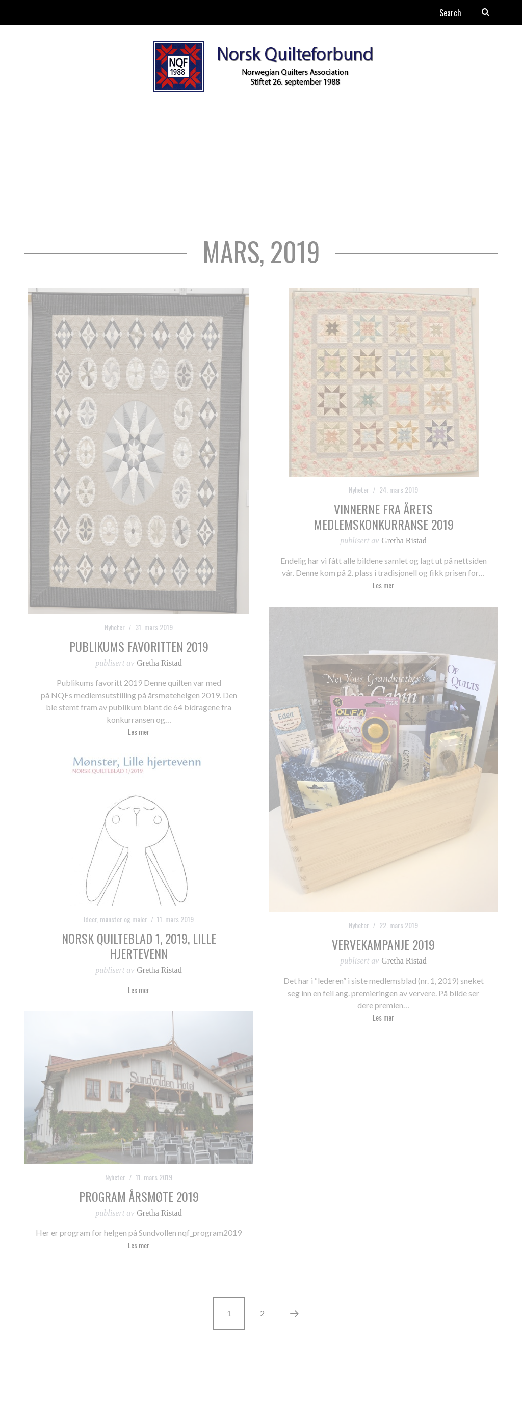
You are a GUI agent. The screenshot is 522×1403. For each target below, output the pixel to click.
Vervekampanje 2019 (383, 944)
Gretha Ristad (159, 662)
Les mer (138, 732)
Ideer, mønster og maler (115, 919)
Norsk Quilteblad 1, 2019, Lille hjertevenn (139, 945)
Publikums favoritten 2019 (138, 646)
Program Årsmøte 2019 (139, 1196)
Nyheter (115, 627)
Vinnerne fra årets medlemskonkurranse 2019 (384, 516)
